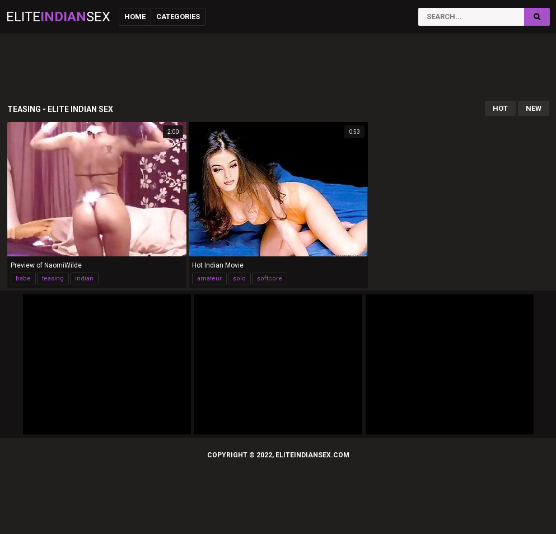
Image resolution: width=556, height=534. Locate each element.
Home (135, 16)
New (533, 108)
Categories (178, 16)
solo (239, 278)
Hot (500, 108)
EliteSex (58, 17)
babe (23, 278)
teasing (53, 278)
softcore (269, 278)
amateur (209, 278)
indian (84, 278)
